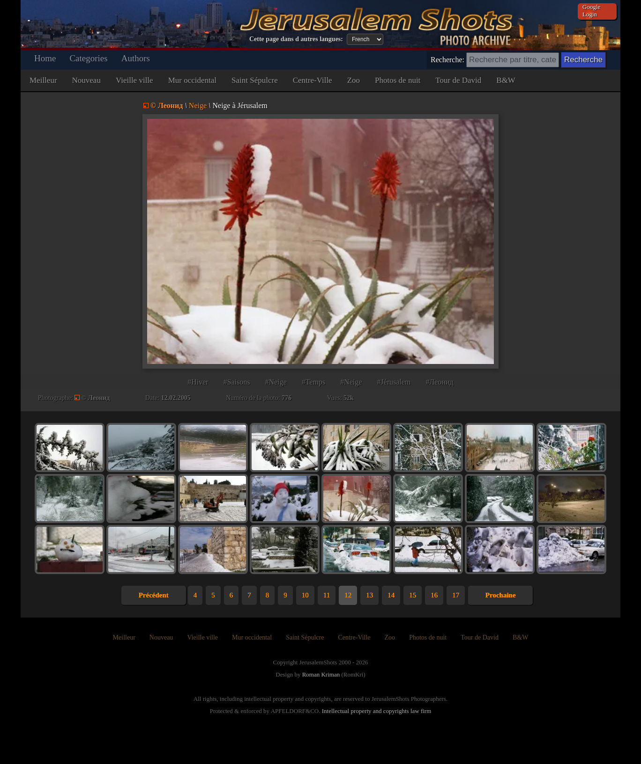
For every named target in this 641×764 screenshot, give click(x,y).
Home (45, 58)
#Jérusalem (394, 382)
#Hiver (197, 382)
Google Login (591, 10)
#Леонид (440, 382)
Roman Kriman (321, 674)
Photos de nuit (397, 80)
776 (286, 397)
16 (434, 595)
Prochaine (500, 595)
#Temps (313, 382)
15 (412, 595)
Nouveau (86, 80)
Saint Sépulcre (254, 80)
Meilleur (43, 80)
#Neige (276, 382)
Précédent (154, 595)
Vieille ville (134, 80)
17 (455, 595)
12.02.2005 (176, 397)
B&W (505, 80)
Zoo (353, 80)
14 (391, 595)
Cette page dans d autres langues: (296, 39)
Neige (198, 105)
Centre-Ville (312, 80)
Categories (88, 58)
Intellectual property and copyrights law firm (377, 710)
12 (347, 595)
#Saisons (237, 382)
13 (369, 595)
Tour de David (458, 80)
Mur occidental (192, 80)
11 (326, 595)
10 (305, 595)
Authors (135, 58)
